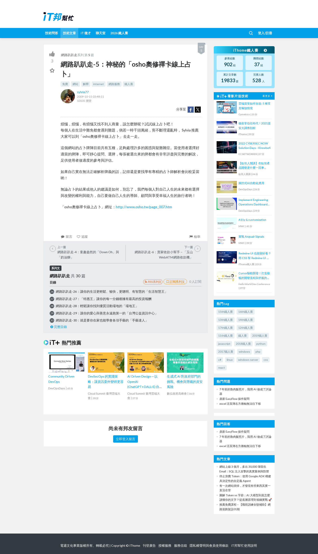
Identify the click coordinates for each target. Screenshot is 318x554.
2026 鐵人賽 (119, 33)
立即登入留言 (125, 439)
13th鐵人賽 (225, 319)
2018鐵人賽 (243, 343)
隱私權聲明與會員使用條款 (209, 545)
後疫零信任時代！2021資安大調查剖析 (254, 125)
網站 (75, 84)
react (221, 367)
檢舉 (194, 236)
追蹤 (82, 236)
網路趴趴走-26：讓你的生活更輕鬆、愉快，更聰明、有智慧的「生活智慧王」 (112, 291)
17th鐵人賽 (225, 327)
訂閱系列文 (175, 281)
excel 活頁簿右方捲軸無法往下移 (240, 403)
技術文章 (69, 33)
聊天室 (100, 33)
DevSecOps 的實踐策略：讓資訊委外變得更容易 (106, 381)
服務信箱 (180, 545)
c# (219, 359)
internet (98, 84)
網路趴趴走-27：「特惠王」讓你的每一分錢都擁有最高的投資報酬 (103, 299)
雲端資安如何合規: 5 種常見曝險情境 (254, 106)
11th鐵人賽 (225, 335)
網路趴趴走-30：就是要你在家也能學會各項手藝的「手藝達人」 (102, 320)
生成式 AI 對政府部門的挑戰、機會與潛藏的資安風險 (185, 381)
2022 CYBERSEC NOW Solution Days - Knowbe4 (254, 145)
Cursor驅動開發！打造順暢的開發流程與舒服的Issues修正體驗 (254, 275)
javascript (224, 343)
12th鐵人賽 (245, 327)
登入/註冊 (265, 33)
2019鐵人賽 (259, 335)
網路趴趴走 (69, 55)
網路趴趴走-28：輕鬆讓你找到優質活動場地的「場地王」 (97, 306)
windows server (248, 359)
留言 (66, 236)
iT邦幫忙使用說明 (244, 545)
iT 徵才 (86, 33)
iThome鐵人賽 (249, 50)
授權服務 (164, 545)
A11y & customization (252, 219)
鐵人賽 (129, 84)
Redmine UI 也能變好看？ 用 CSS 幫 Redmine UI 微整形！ (254, 256)
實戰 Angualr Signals (251, 236)
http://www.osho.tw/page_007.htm (144, 207)
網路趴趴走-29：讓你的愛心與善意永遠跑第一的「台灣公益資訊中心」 (107, 313)
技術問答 (51, 33)
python (260, 343)
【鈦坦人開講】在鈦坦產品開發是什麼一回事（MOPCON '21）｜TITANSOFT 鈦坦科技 (254, 165)
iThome (134, 545)
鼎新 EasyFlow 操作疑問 (234, 398)
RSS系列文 (152, 281)
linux (230, 359)
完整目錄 (58, 327)
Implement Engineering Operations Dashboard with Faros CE (253, 202)
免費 (65, 84)
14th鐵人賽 (245, 319)
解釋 (86, 84)
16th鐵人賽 (245, 311)
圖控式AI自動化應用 (251, 183)
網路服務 (114, 84)
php (258, 351)
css (266, 359)
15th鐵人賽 (225, 311)
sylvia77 (83, 92)
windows (244, 351)
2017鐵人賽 (225, 351)
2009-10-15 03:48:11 (90, 96)
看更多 (267, 95)
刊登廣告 (149, 545)
